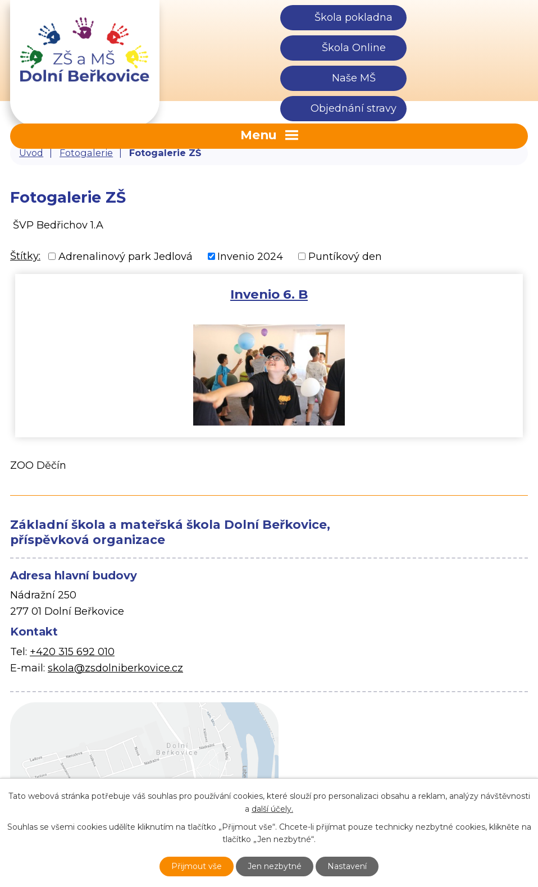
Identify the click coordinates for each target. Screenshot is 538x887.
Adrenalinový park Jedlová (125, 256)
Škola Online (354, 48)
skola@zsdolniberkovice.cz (115, 668)
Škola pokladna (353, 17)
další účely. (272, 809)
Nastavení (347, 866)
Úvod (31, 152)
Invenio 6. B (269, 294)
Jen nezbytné (275, 866)
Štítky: (25, 256)
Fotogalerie (86, 152)
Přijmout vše (196, 866)
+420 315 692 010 (72, 652)
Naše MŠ (354, 78)
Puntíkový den (345, 256)
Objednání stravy (353, 108)
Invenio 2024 (250, 256)
